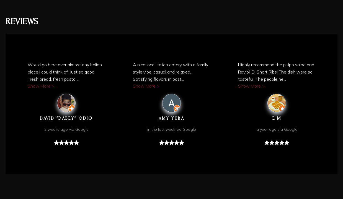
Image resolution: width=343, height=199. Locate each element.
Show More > (41, 86)
